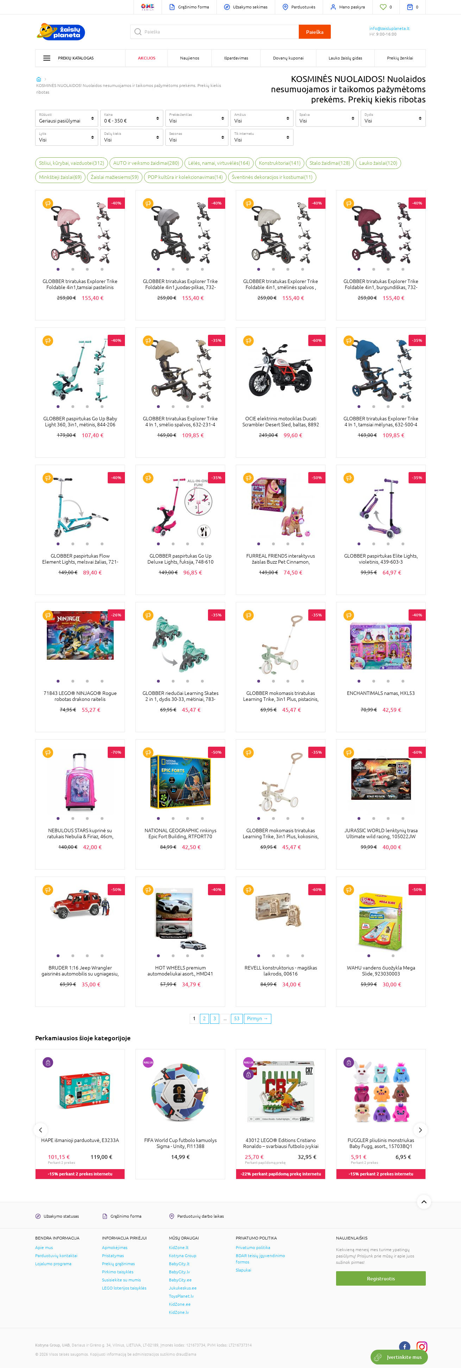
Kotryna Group (182, 1255)
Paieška (314, 32)
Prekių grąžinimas (118, 1263)
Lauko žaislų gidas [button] (345, 58)
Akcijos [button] (146, 58)
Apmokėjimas (114, 1247)
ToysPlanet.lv (181, 1296)
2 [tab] (72, 269)
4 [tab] (102, 269)
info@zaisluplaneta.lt (390, 28)
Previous (40, 1130)
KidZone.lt (179, 1247)
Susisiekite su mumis (121, 1280)
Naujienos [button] (189, 58)
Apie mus (44, 1247)
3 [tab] (87, 269)
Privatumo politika (253, 1247)
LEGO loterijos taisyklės (124, 1288)
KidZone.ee (180, 1304)
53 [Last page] (237, 1018)
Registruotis (381, 1278)
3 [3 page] (214, 1018)
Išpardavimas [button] (236, 58)
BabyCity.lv (179, 1271)
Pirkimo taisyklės (117, 1271)
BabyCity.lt (179, 1263)
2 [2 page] (204, 1018)
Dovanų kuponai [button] (288, 58)
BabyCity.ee (180, 1280)
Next (420, 1130)
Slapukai (243, 1270)
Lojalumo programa (53, 1263)
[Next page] (257, 1019)
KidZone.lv (179, 1312)
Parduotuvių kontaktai (56, 1255)
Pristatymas (113, 1255)
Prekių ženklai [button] (400, 58)
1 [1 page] (194, 1018)
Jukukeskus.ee (183, 1288)
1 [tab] (58, 269)
